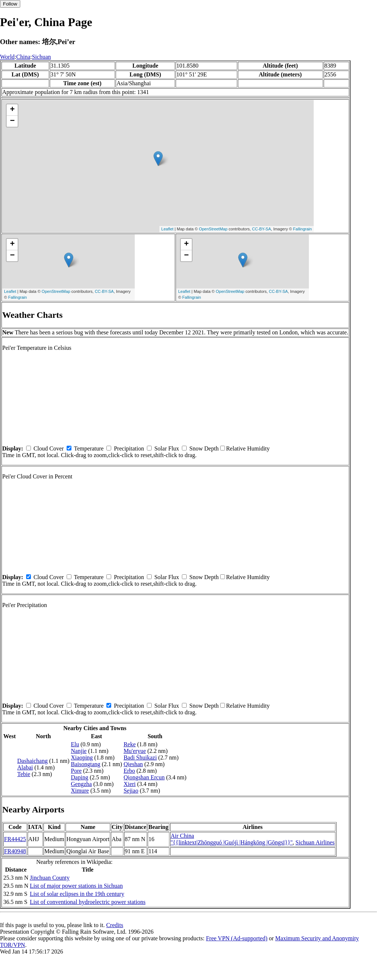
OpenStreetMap (213, 229)
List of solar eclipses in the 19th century (77, 894)
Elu (75, 744)
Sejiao (131, 790)
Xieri (130, 784)
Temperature (89, 448)
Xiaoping (82, 757)
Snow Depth (204, 448)
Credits (114, 925)
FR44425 (15, 839)
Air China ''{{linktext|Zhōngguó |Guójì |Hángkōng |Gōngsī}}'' (232, 839)
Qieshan (133, 764)
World (7, 57)
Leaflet (167, 229)
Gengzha (81, 784)
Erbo (129, 771)
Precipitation (129, 448)
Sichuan (41, 57)
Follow (10, 4)
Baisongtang (86, 764)
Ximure (80, 790)
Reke (130, 744)
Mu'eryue (135, 751)
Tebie (23, 774)
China (23, 57)
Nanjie (79, 751)
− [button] (12, 121)
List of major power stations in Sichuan (76, 886)
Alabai (25, 767)
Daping (79, 777)
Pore (76, 771)
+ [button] (12, 109)
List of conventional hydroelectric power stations (87, 902)
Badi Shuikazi (140, 757)
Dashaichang (32, 761)
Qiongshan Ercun (144, 777)
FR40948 (15, 851)
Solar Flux (166, 448)
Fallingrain (302, 229)
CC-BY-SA (261, 229)
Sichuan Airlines (315, 842)
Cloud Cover (49, 448)
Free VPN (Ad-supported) (236, 938)
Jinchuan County (50, 878)
